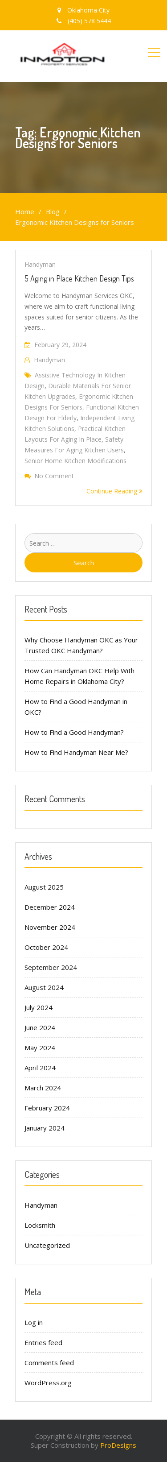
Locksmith (39, 1225)
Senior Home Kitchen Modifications (75, 460)
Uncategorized (47, 1245)
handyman (49, 360)
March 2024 (42, 1087)
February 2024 (47, 1107)
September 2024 (50, 967)
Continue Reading (114, 491)
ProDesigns (118, 1445)
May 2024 (39, 1047)
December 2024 (49, 907)
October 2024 (46, 947)
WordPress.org (48, 1382)
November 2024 (49, 927)
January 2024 (44, 1127)
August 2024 (44, 987)
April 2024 (40, 1067)
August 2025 (44, 886)
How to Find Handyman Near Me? (76, 752)
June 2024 (39, 1027)
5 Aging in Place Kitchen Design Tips (79, 278)
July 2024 (38, 1007)
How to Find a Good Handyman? (74, 732)
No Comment (54, 476)
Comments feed (49, 1362)
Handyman (40, 264)
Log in (33, 1322)
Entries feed (43, 1342)
